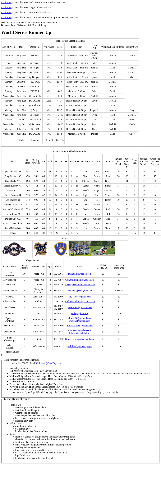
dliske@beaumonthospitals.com (80, 284)
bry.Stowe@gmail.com (80, 296)
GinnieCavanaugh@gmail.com (79, 339)
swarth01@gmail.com (79, 321)
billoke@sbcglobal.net (79, 333)
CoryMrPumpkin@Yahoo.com (79, 280)
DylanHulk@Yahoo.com (79, 274)
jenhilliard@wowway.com (79, 346)
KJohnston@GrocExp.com (48, 363)
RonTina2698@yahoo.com (80, 325)
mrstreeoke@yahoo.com (79, 330)
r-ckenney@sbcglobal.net (80, 290)
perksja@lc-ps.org (79, 313)
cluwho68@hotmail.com (79, 318)
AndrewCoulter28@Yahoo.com (80, 301)
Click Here (6, 2)
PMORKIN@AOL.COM (80, 307)
